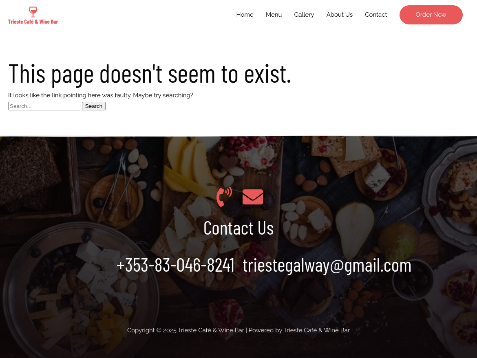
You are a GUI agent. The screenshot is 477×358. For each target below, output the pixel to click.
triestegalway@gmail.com (327, 264)
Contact (376, 14)
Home (244, 14)
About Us (340, 14)
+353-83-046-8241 (175, 264)
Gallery (304, 14)
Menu (274, 14)
